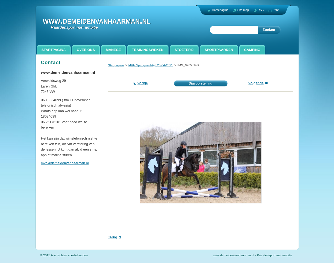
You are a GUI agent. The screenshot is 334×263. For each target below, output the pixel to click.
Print (275, 10)
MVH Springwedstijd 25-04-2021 (151, 65)
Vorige (143, 83)
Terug (113, 237)
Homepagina (220, 10)
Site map (243, 10)
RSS (261, 10)
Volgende (255, 83)
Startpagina (116, 65)
